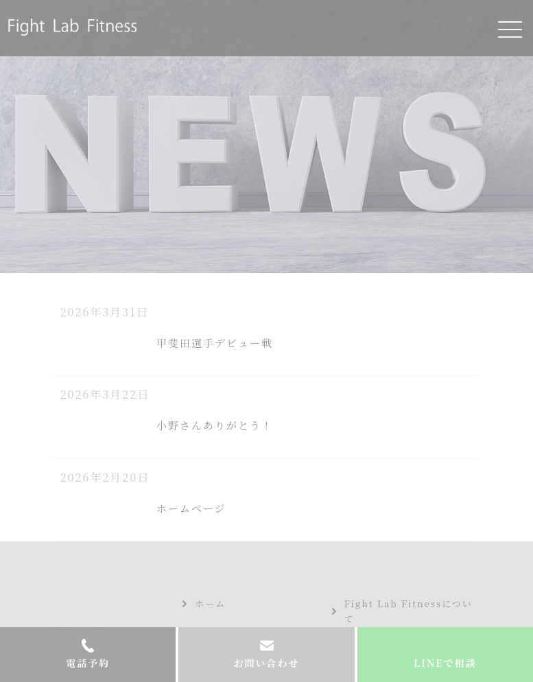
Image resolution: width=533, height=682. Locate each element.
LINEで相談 (445, 663)
